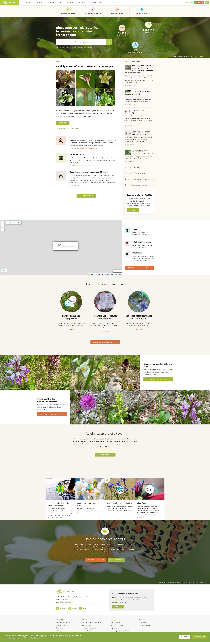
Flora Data (59, 628)
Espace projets (115, 622)
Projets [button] (70, 2)
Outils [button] (61, 2)
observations (148, 27)
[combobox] (81, 42)
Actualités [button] (29, 2)
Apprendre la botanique (93, 13)
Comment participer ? (142, 13)
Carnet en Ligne (77, 154)
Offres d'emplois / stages (139, 179)
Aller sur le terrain (117, 13)
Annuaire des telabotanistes (91, 622)
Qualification (143, 622)
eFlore (72, 137)
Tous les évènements (139, 173)
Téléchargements (144, 625)
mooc (92, 47)
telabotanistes (121, 30)
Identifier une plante (68, 13)
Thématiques (60, 620)
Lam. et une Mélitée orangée (173, 582)
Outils (84, 620)
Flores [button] (39, 2)
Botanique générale (117, 625)
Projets (113, 620)
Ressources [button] (81, 2)
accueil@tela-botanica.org (64, 602)
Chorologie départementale (120, 631)
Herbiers (58, 631)
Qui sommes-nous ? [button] (95, 2)
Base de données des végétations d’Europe (89, 172)
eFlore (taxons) (87, 631)
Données (142, 620)
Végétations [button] (50, 2)
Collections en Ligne (89, 628)
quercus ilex (78, 47)
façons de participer (135, 47)
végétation (86, 47)
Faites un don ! (199, 2)
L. (180, 56)
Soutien (142, 630)
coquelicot (69, 47)
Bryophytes (114, 628)
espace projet (131, 544)
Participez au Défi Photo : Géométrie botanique (84, 66)
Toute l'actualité (139, 167)
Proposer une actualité (139, 185)
